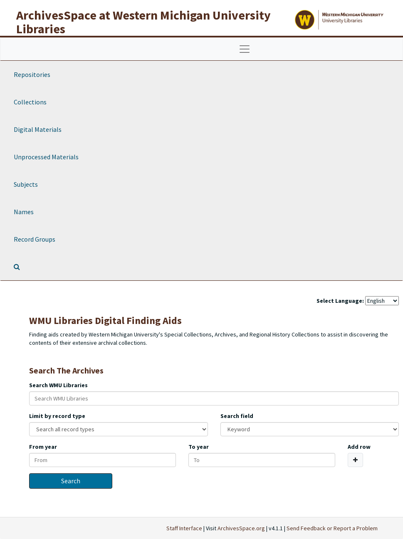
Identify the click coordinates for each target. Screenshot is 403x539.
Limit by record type (57, 416)
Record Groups (34, 239)
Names (24, 212)
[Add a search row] (355, 460)
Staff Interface (184, 528)
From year (43, 446)
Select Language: (340, 300)
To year (198, 446)
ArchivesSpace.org (241, 528)
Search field (236, 416)
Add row (359, 446)
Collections (30, 102)
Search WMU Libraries (58, 385)
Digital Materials (38, 129)
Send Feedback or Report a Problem (332, 528)
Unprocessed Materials (46, 157)
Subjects (26, 184)
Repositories (32, 74)
